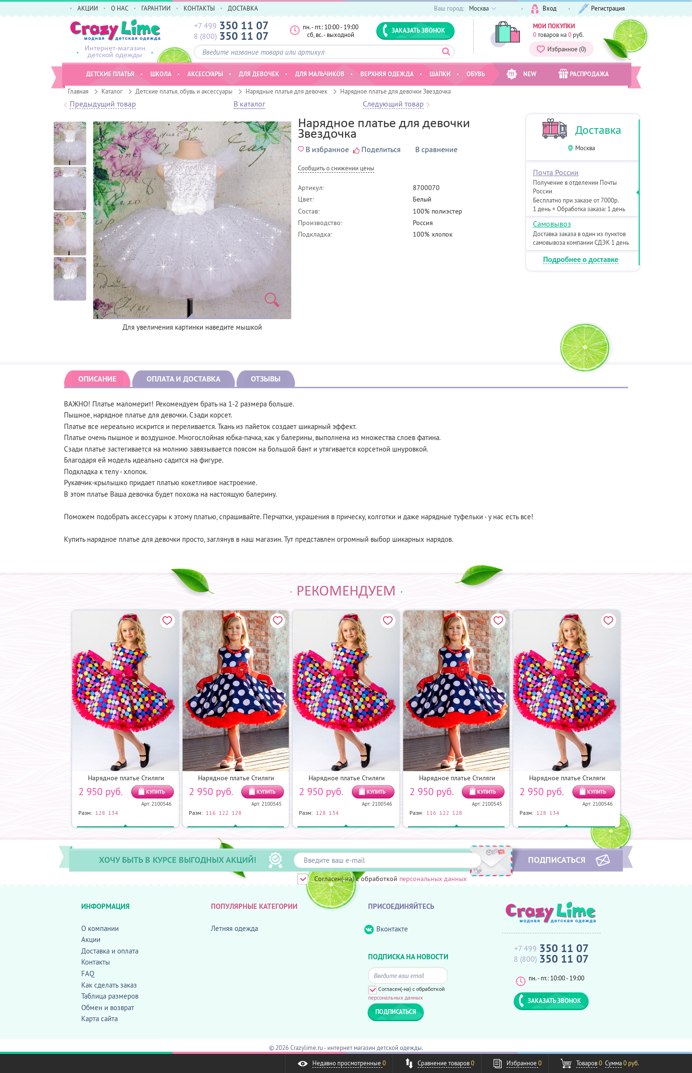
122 (224, 812)
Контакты (95, 961)
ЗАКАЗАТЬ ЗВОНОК (414, 30)
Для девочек (259, 74)
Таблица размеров (109, 996)
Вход (543, 9)
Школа (161, 74)
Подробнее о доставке (580, 260)
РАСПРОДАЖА (583, 74)
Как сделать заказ (109, 985)
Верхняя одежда (387, 74)
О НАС (119, 8)
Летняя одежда (234, 928)
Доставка (598, 129)
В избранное (323, 149)
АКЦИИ (87, 8)
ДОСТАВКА (243, 8)
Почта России (556, 172)
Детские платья (110, 74)
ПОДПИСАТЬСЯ (556, 859)
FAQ (87, 973)
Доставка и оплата (109, 950)
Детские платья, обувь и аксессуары (184, 91)
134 (113, 812)
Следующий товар (393, 104)
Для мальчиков (320, 74)
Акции (90, 939)
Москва (585, 148)
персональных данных (433, 878)
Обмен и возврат (107, 1007)
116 (211, 812)
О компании (100, 928)
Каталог (112, 91)
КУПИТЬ (155, 791)
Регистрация (601, 8)
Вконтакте (386, 929)
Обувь (476, 74)
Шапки (440, 74)
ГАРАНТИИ (156, 8)
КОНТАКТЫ (199, 8)
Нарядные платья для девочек (286, 91)
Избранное (561, 49)
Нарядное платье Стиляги (126, 778)
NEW (521, 74)
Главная (78, 91)
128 (100, 812)
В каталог (249, 104)
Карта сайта (99, 1018)
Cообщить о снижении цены (336, 168)
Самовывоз (552, 223)
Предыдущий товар (103, 104)
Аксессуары (205, 74)
